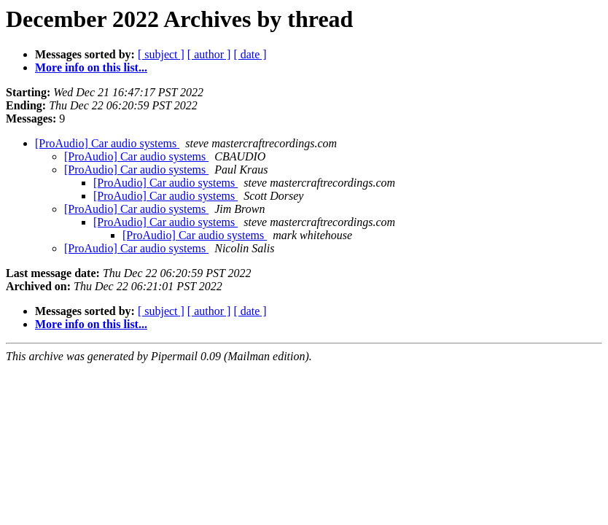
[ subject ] (161, 54)
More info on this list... (91, 67)
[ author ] (209, 54)
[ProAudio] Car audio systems (107, 143)
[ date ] (249, 54)
